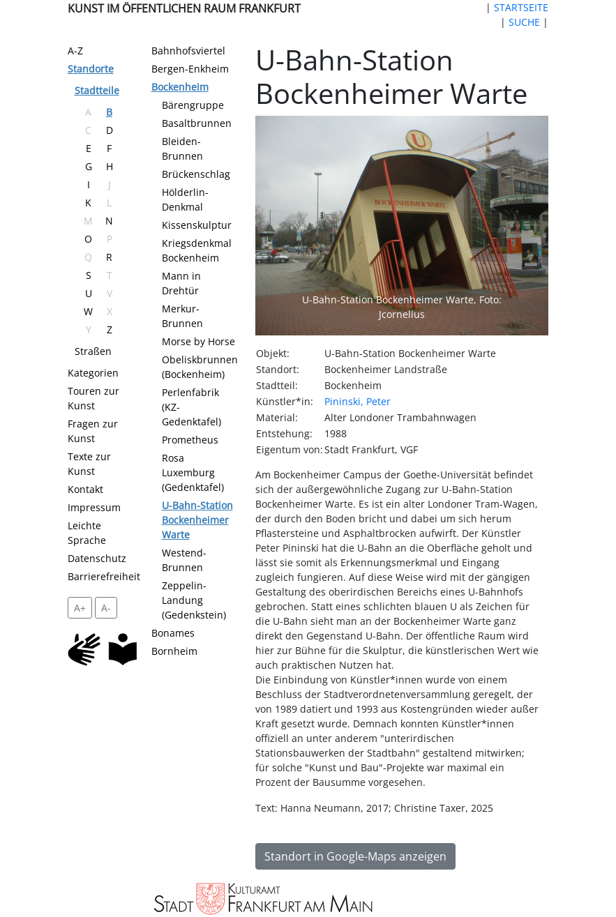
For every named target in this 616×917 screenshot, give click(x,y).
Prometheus (190, 439)
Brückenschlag (196, 174)
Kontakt (85, 489)
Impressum (94, 507)
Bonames (173, 632)
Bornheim (174, 651)
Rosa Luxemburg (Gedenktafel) (193, 472)
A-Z (75, 50)
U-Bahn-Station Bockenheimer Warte (197, 520)
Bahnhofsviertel (188, 50)
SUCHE (524, 22)
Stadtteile (97, 90)
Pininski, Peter (357, 401)
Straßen (93, 351)
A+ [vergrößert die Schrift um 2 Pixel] (80, 607)
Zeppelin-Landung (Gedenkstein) (194, 600)
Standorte (91, 68)
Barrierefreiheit (104, 576)
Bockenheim (180, 86)
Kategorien (93, 372)
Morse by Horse (198, 341)
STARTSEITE (521, 7)
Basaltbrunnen (197, 123)
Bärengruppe (193, 105)
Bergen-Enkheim (190, 68)
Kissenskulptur (197, 225)
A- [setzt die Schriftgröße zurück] (106, 607)
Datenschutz (97, 558)
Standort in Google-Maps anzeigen (355, 856)
